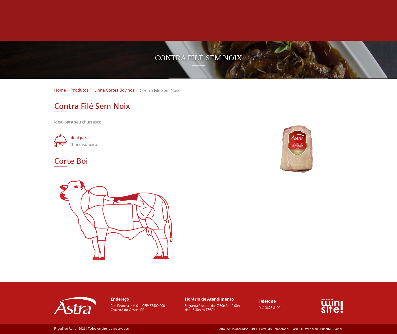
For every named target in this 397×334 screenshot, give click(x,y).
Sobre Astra (170, 28)
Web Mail (311, 329)
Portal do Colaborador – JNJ (237, 329)
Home (140, 28)
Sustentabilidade (247, 28)
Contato (331, 28)
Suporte (325, 329)
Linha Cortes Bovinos (114, 90)
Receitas (302, 28)
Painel (337, 329)
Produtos (207, 28)
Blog (279, 28)
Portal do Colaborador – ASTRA (281, 329)
